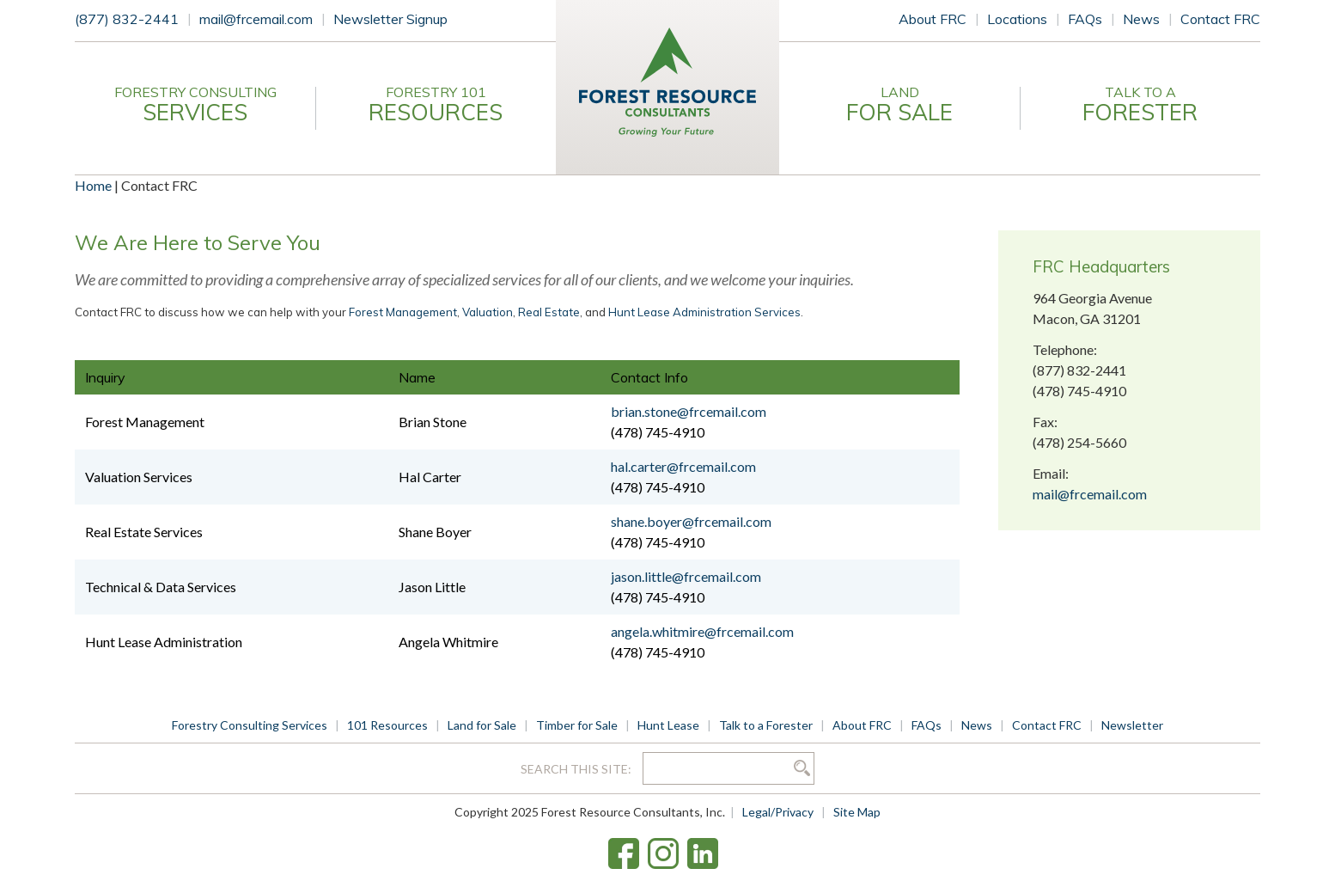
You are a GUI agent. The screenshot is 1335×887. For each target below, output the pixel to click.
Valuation (487, 312)
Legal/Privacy (778, 811)
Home (93, 185)
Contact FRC (1220, 19)
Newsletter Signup (390, 19)
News (1141, 19)
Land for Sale (482, 725)
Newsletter (1132, 725)
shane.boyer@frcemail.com (691, 521)
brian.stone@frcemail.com (688, 411)
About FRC (932, 19)
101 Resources (387, 725)
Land (899, 104)
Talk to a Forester (766, 725)
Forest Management (403, 312)
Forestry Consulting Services (249, 725)
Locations (1017, 19)
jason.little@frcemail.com (686, 576)
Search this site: (577, 769)
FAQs (1085, 19)
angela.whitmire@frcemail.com (702, 631)
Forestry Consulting (195, 104)
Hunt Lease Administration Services (704, 312)
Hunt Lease (668, 725)
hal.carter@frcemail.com (683, 466)
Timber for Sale (577, 725)
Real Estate (549, 312)
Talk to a (1140, 104)
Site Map (857, 811)
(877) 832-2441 (127, 19)
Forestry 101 (435, 104)
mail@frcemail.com (256, 19)
